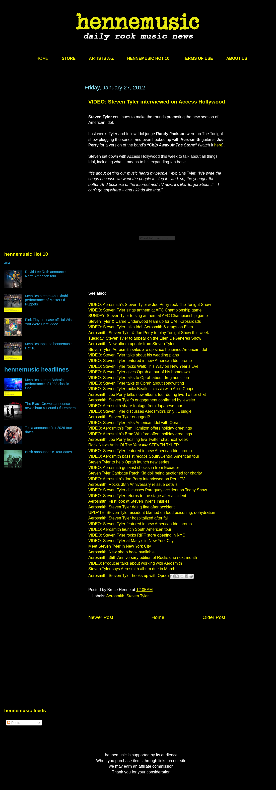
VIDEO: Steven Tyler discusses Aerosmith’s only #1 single (139, 411)
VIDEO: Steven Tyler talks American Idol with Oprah (134, 422)
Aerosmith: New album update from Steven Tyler (131, 344)
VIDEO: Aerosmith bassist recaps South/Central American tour (143, 456)
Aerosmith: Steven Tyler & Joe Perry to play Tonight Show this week (148, 333)
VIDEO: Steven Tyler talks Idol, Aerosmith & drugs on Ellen (140, 327)
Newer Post (100, 617)
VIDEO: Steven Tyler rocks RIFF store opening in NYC (136, 535)
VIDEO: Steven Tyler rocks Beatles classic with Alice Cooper (142, 389)
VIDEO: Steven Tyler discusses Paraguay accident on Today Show (147, 490)
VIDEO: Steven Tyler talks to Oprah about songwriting (136, 383)
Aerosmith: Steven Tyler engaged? (119, 417)
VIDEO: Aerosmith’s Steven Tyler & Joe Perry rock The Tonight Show (149, 304)
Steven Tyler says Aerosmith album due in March (131, 569)
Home (158, 617)
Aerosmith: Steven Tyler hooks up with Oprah (128, 576)
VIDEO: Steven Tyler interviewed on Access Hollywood (156, 101)
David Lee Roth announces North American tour (46, 274)
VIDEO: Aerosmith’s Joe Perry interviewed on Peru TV (136, 479)
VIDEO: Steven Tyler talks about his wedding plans (133, 355)
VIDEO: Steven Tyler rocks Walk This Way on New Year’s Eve (143, 366)
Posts (13, 723)
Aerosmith (115, 596)
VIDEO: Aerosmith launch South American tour (129, 529)
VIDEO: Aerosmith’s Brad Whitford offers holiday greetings (140, 434)
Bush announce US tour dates (48, 452)
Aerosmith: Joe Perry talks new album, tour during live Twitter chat (147, 394)
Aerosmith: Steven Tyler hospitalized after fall (128, 518)
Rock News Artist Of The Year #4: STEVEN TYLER (133, 445)
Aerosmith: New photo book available (121, 552)
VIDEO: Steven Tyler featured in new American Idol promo (140, 360)
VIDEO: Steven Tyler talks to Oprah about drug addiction (138, 378)
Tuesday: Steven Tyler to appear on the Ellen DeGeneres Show (144, 338)
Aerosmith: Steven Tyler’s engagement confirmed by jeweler (141, 400)
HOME (42, 58)
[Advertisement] (42, 132)
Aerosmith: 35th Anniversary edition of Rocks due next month (142, 557)
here (218, 145)
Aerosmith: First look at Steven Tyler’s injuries (129, 501)
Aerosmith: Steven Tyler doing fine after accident (131, 507)
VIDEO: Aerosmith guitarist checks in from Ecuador (133, 467)
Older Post (213, 617)
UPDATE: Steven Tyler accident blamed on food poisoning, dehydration (151, 512)
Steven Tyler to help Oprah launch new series (128, 462)
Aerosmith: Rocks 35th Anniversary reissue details (133, 484)
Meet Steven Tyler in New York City (119, 546)
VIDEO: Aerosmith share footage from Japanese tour (135, 406)
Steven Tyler (137, 596)
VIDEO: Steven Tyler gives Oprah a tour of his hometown (139, 372)
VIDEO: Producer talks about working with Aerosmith (135, 563)
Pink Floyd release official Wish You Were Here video (49, 322)
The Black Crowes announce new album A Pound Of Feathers (50, 406)
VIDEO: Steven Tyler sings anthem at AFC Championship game (144, 310)
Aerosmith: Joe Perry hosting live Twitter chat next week (138, 439)
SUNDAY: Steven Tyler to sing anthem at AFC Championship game (148, 315)
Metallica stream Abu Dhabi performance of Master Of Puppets (46, 300)
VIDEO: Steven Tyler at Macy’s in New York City (131, 541)
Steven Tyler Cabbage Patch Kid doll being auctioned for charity (145, 473)
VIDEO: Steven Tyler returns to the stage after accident (137, 496)
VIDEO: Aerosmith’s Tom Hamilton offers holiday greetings (140, 428)
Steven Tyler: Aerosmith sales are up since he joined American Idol (147, 349)
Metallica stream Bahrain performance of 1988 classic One (47, 384)
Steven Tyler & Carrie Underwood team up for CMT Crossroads (144, 321)
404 (7, 263)
